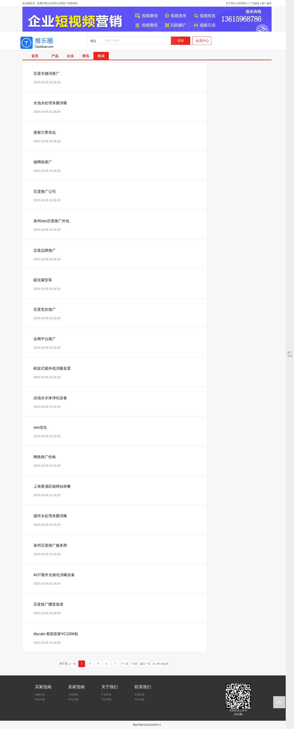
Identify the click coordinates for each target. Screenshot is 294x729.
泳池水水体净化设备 (50, 398)
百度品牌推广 (44, 250)
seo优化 (40, 427)
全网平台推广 (44, 339)
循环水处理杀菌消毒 (50, 516)
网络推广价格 (44, 457)
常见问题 (40, 699)
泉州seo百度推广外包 (51, 221)
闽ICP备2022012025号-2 (147, 724)
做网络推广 (42, 162)
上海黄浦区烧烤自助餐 (52, 486)
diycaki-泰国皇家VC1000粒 (55, 634)
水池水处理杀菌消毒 (50, 103)
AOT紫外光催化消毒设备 (54, 575)
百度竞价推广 (44, 309)
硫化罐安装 (42, 280)
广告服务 (255, 3)
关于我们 (231, 3)
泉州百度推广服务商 (50, 545)
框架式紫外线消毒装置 (52, 368)
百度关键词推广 (46, 73)
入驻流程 (73, 694)
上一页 (72, 663)
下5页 (134, 663)
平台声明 (106, 699)
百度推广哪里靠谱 (48, 604)
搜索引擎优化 (44, 132)
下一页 (124, 663)
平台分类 (140, 699)
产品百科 (106, 694)
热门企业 (289, 354)
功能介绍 (40, 694)
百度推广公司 (44, 191)
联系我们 (242, 3)
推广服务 (267, 3)
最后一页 (145, 663)
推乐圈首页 (28, 3)
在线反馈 (140, 694)
